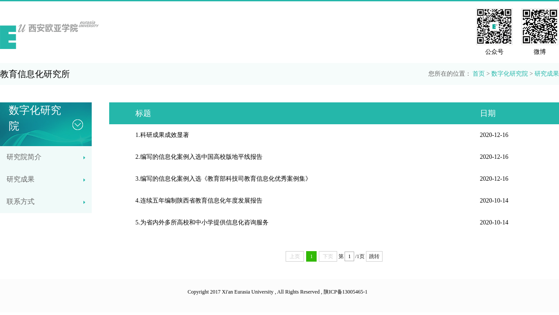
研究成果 (547, 73)
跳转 (374, 256)
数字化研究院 (509, 73)
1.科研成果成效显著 (162, 135)
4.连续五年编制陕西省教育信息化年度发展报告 (198, 200)
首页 (479, 73)
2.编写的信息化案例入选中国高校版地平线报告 (198, 157)
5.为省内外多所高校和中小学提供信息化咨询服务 (202, 222)
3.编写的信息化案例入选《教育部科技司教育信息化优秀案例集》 (223, 178)
